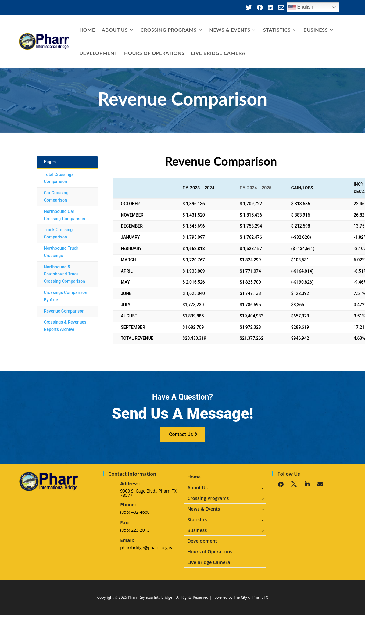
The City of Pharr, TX (251, 597)
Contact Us (181, 434)
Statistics (277, 30)
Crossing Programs (169, 30)
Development (98, 53)
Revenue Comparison (64, 311)
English (300, 7)
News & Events (229, 30)
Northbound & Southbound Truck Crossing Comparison (64, 274)
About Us (115, 30)
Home (87, 30)
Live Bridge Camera (218, 53)
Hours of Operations (154, 53)
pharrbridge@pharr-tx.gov (146, 547)
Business (315, 30)
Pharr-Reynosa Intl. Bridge (150, 597)
